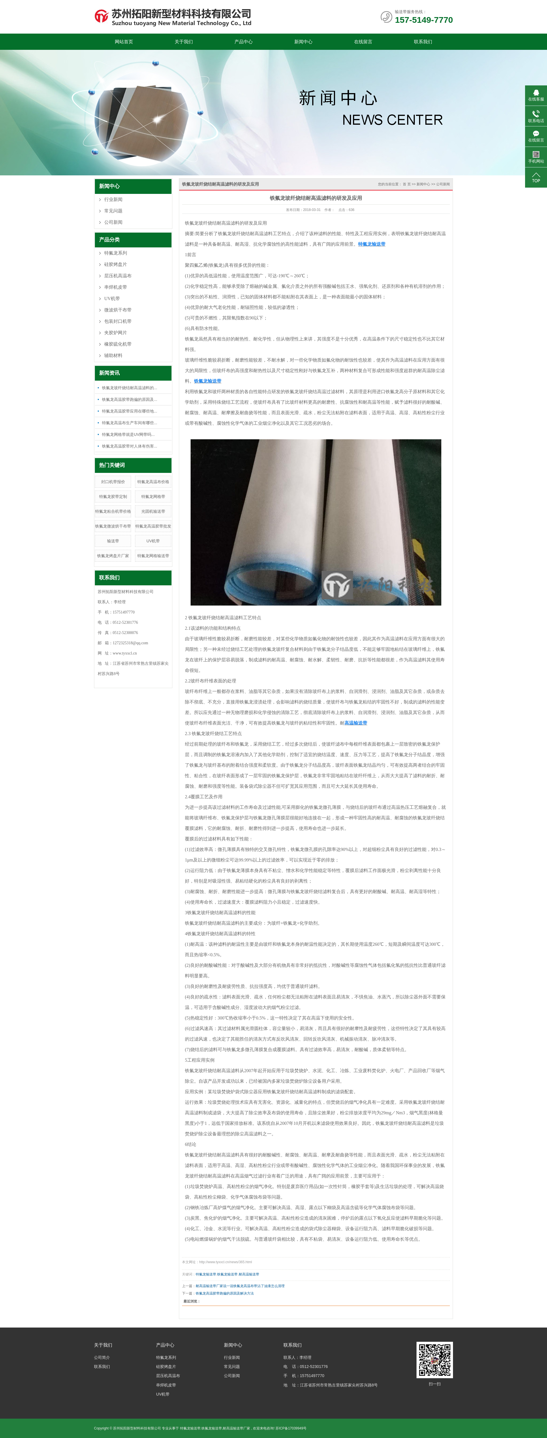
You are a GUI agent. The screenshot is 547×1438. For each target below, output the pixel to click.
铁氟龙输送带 (227, 1274)
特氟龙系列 (115, 253)
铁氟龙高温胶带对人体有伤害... (129, 446)
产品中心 (243, 41)
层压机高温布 (118, 275)
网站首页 (124, 41)
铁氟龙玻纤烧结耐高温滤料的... (129, 387)
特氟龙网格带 (153, 496)
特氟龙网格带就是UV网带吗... (128, 434)
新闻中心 (303, 41)
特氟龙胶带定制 (113, 496)
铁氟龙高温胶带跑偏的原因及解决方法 (225, 1293)
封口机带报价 (113, 481)
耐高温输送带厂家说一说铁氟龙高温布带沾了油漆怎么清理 (240, 1286)
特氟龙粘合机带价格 (113, 511)
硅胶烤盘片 (115, 264)
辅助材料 (113, 355)
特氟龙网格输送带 (153, 555)
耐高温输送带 (249, 1274)
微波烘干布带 (118, 309)
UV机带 (112, 298)
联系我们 (423, 41)
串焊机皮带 (115, 287)
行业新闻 (113, 199)
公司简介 (102, 1357)
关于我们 (184, 41)
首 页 (407, 184)
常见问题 (113, 210)
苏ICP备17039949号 (291, 1428)
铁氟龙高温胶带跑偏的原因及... (129, 399)
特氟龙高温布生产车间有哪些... (129, 422)
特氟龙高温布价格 (153, 481)
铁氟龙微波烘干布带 (113, 526)
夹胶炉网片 (115, 332)
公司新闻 (113, 222)
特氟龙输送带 (206, 1274)
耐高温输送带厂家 (236, 1428)
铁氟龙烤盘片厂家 (113, 555)
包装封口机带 (118, 321)
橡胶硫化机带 (118, 344)
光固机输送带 (153, 511)
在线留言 (363, 41)
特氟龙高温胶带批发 (153, 526)
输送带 (113, 541)
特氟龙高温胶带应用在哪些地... (129, 411)
